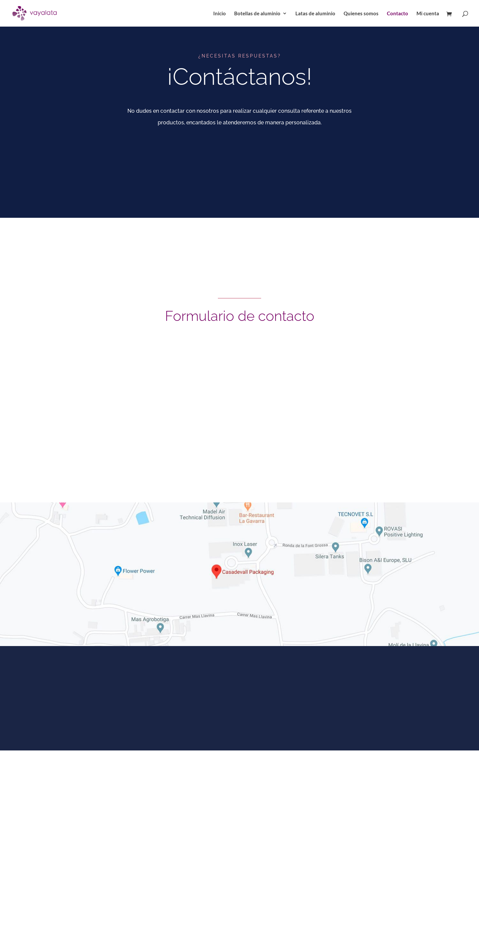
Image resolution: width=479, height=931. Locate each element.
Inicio (219, 13)
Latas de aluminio (315, 13)
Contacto (397, 13)
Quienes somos (361, 13)
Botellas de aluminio (257, 13)
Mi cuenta (427, 13)
